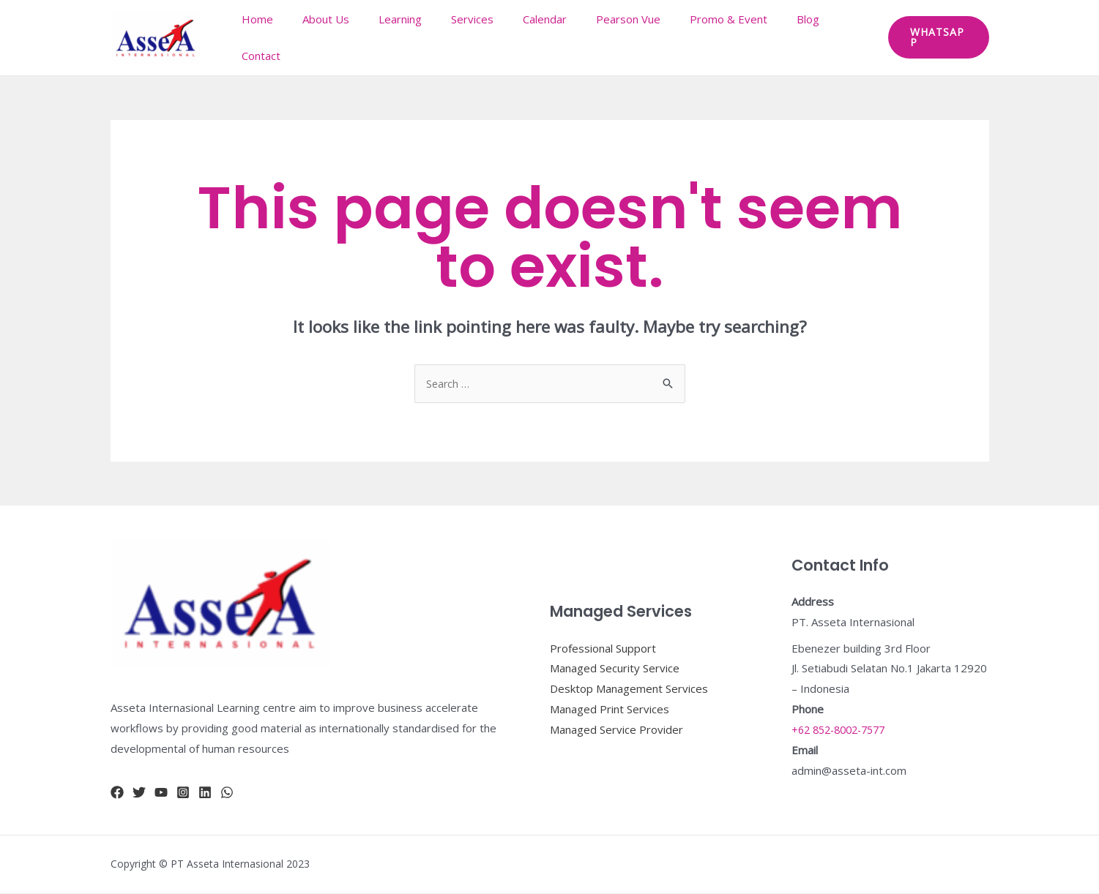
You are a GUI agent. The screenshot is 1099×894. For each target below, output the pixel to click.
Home (286, 37)
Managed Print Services (609, 709)
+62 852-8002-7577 (843, 730)
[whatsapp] (227, 793)
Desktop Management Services (629, 689)
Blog (786, 37)
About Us (347, 37)
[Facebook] (117, 793)
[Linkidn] (205, 793)
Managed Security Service (614, 668)
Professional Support (603, 649)
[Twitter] (139, 793)
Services (479, 37)
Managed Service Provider (616, 730)
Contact (838, 37)
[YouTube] (161, 793)
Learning (414, 37)
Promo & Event (714, 37)
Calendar (545, 37)
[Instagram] (183, 793)
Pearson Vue (621, 37)
